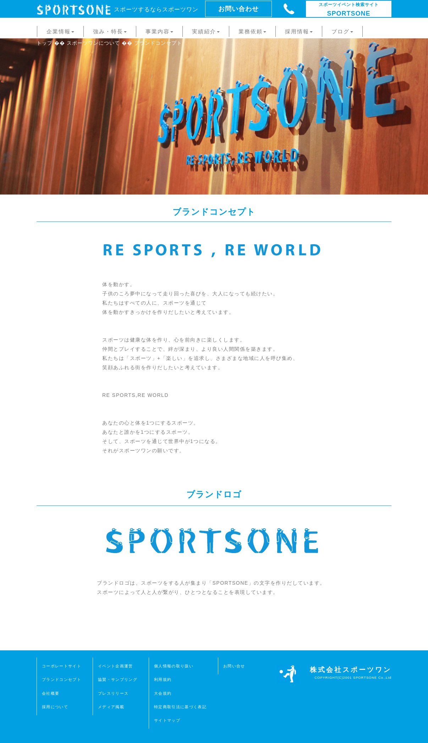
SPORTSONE (349, 9)
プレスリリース (113, 693)
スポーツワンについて (93, 43)
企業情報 (60, 31)
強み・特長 (110, 31)
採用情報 (299, 31)
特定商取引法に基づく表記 (180, 707)
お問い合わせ (238, 8)
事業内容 (159, 31)
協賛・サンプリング (117, 679)
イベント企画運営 (115, 666)
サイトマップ (167, 720)
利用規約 (162, 679)
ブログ (342, 31)
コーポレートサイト (61, 666)
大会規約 (162, 693)
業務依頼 (252, 31)
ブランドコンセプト (61, 679)
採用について (55, 707)
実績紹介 (206, 31)
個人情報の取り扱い (173, 666)
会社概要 (50, 693)
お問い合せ (234, 666)
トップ (45, 43)
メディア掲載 (111, 707)
